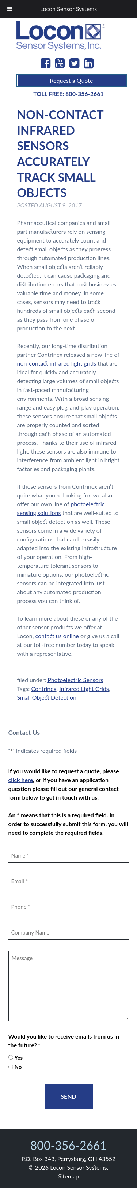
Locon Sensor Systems (68, 8)
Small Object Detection (47, 697)
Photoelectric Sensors (75, 679)
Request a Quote (71, 80)
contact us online (57, 635)
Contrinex (43, 688)
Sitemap (68, 1176)
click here (20, 779)
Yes (18, 1057)
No (18, 1066)
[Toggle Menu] (10, 9)
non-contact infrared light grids (56, 363)
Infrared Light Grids (84, 688)
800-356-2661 (84, 93)
